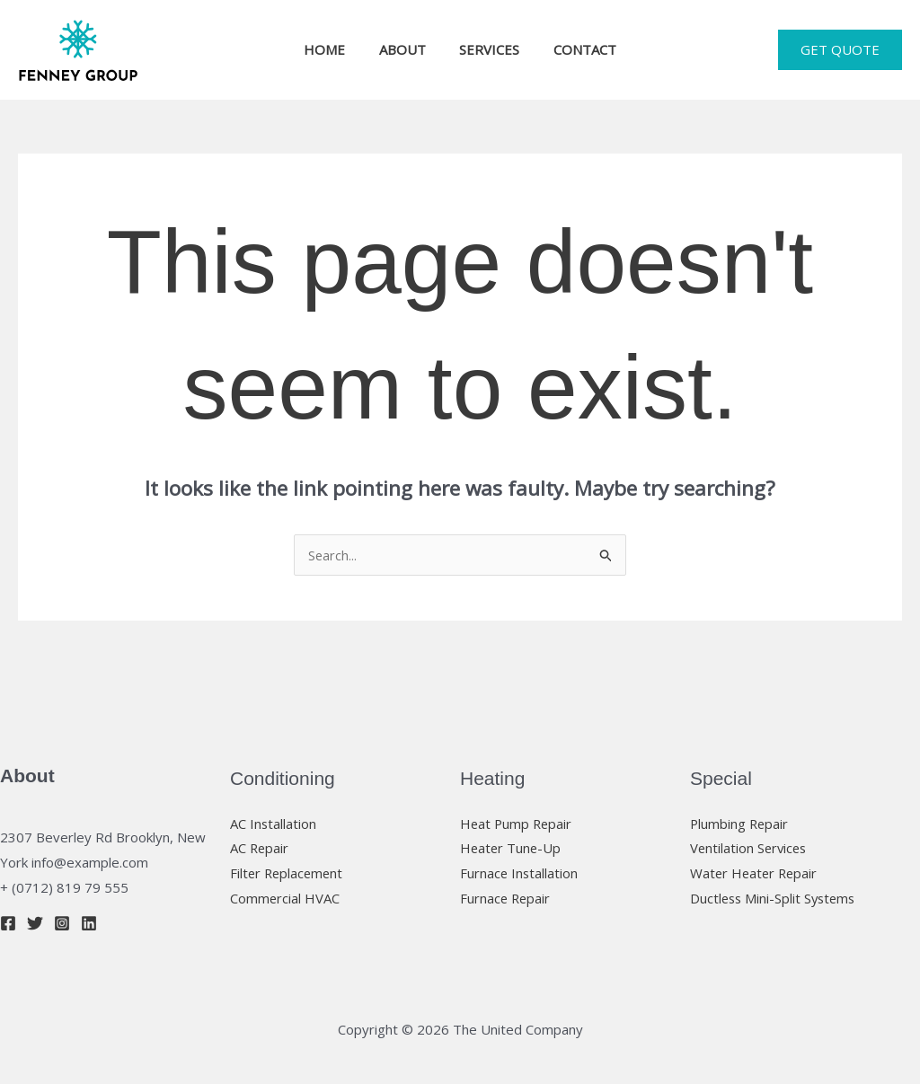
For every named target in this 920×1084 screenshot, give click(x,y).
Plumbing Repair (740, 824)
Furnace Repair (506, 898)
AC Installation (273, 824)
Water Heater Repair (755, 873)
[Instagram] (62, 923)
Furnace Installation (519, 873)
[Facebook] (8, 923)
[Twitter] (35, 923)
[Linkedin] (89, 923)
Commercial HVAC (285, 898)
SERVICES (486, 49)
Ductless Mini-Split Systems (775, 898)
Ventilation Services (750, 849)
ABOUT (406, 49)
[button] (840, 50)
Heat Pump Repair (517, 824)
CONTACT (575, 49)
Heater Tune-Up (511, 849)
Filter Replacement (288, 873)
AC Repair (260, 849)
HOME (335, 49)
